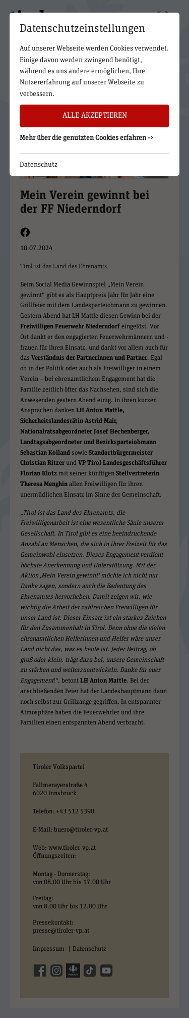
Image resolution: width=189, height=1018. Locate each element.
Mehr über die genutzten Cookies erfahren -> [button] (87, 137)
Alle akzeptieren (94, 115)
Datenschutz (38, 164)
